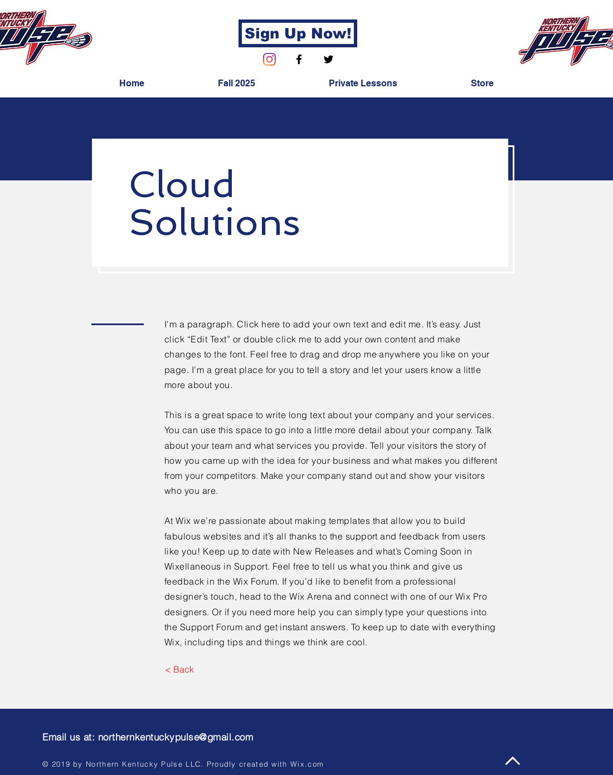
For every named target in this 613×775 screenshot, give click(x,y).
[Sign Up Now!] (298, 33)
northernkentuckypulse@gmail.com (176, 737)
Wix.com (307, 763)
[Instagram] (269, 59)
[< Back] (179, 669)
